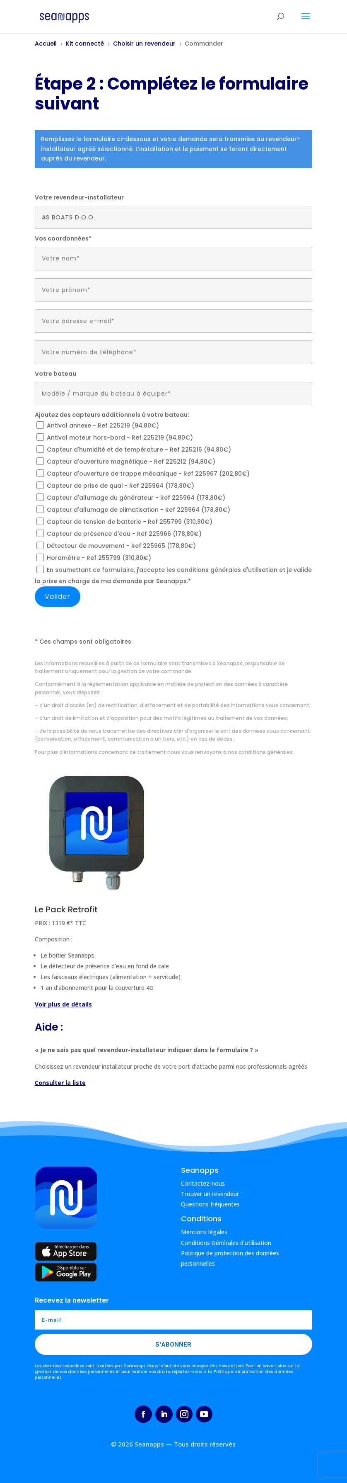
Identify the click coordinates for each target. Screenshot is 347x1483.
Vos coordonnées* (63, 238)
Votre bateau (55, 374)
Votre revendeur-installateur (79, 197)
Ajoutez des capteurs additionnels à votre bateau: (112, 415)
